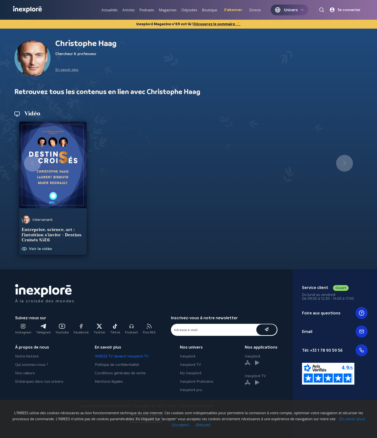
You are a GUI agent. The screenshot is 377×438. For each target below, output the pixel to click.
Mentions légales (109, 381)
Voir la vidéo (40, 249)
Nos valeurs (25, 373)
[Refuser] (203, 424)
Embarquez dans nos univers (39, 381)
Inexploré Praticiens (196, 381)
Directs (255, 9)
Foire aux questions (335, 313)
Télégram (43, 329)
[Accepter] (180, 424)
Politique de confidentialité (117, 365)
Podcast (131, 329)
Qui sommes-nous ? (31, 365)
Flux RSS (149, 329)
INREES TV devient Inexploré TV (122, 356)
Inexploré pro (191, 390)
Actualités (109, 9)
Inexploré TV (190, 365)
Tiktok (115, 329)
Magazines (167, 9)
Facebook (81, 329)
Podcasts (146, 9)
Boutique (209, 9)
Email (335, 331)
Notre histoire (27, 356)
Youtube (62, 329)
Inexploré (187, 356)
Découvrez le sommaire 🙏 (217, 24)
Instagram (23, 329)
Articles (128, 9)
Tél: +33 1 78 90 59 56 (335, 350)
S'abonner (233, 9)
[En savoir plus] (352, 418)
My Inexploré (190, 373)
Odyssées (189, 9)
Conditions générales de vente (120, 373)
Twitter (99, 329)
